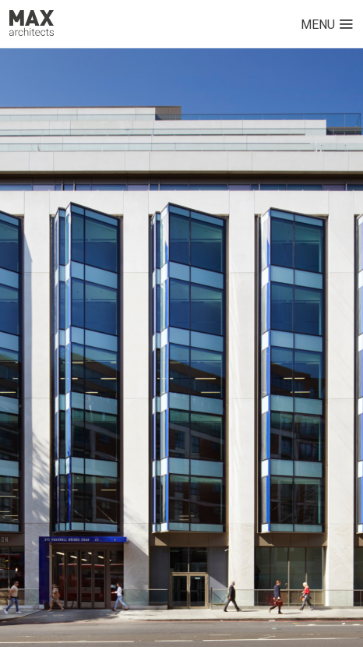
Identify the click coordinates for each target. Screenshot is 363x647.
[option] (181, 347)
